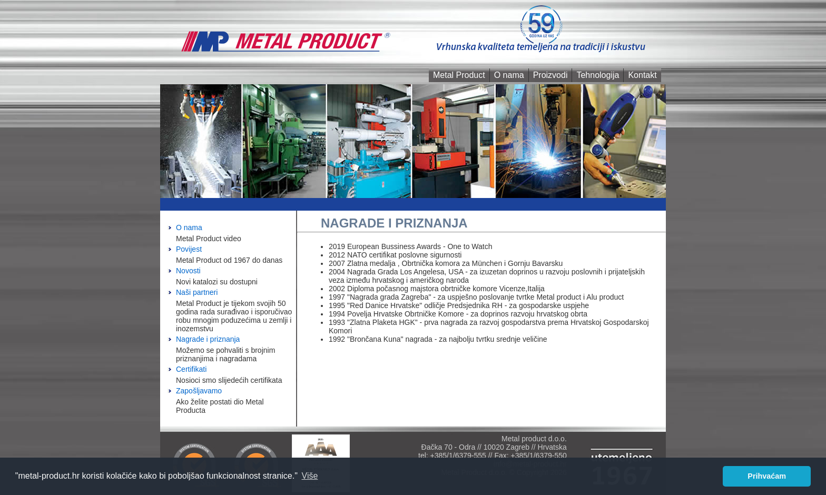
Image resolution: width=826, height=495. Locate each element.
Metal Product (459, 75)
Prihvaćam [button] (767, 476)
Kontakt (642, 75)
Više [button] (310, 475)
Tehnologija (597, 75)
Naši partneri (197, 292)
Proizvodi (550, 75)
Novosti (188, 270)
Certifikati (191, 369)
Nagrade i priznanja (208, 339)
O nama (509, 75)
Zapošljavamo (199, 391)
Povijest (189, 249)
